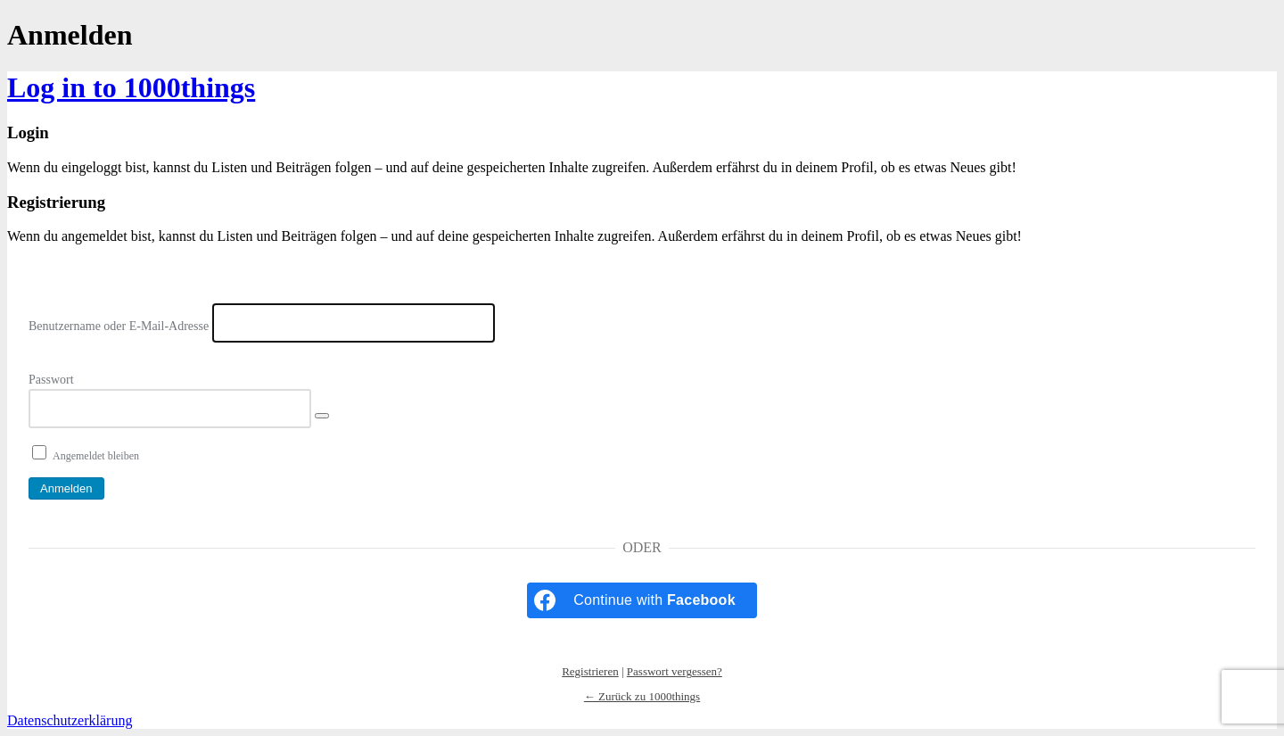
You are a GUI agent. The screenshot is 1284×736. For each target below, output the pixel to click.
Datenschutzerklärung (69, 720)
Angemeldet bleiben (96, 456)
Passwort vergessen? (674, 671)
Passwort (51, 379)
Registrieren (590, 671)
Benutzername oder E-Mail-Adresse (119, 326)
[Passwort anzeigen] (322, 415)
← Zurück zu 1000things (642, 696)
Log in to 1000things (131, 87)
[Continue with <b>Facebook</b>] (642, 600)
